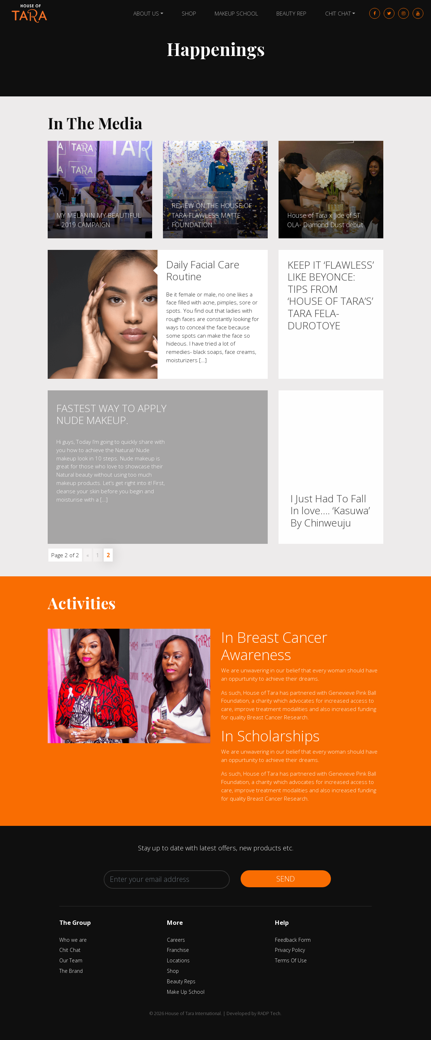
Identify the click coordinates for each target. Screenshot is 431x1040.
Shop (189, 13)
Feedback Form (293, 939)
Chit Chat (338, 13)
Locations (178, 960)
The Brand (71, 970)
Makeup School (236, 13)
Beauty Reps (181, 981)
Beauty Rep (291, 13)
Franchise (178, 949)
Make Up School (185, 991)
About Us (146, 13)
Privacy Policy (290, 949)
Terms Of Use (291, 960)
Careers (176, 939)
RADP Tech (269, 1013)
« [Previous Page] (87, 555)
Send (285, 879)
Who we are (73, 939)
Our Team (70, 960)
